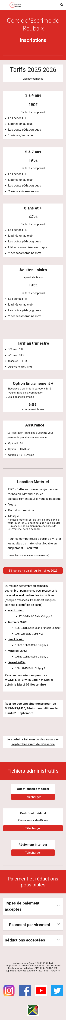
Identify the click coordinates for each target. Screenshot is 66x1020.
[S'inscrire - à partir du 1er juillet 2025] (33, 571)
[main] (33, 24)
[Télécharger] (32, 797)
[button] (4, 5)
